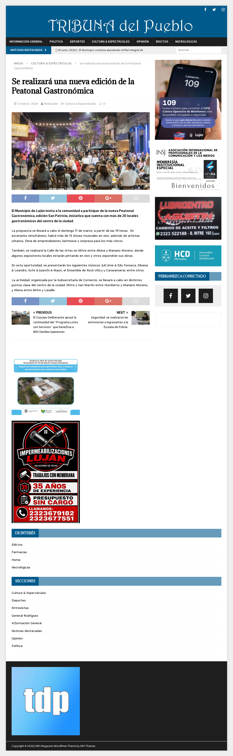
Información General (26, 41)
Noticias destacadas (27, 630)
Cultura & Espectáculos (110, 41)
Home (16, 559)
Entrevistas (20, 607)
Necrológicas (186, 41)
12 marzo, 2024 (28, 103)
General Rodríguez (25, 615)
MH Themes (87, 745)
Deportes (77, 41)
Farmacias (19, 552)
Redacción (51, 103)
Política (56, 41)
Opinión (143, 41)
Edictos (162, 41)
